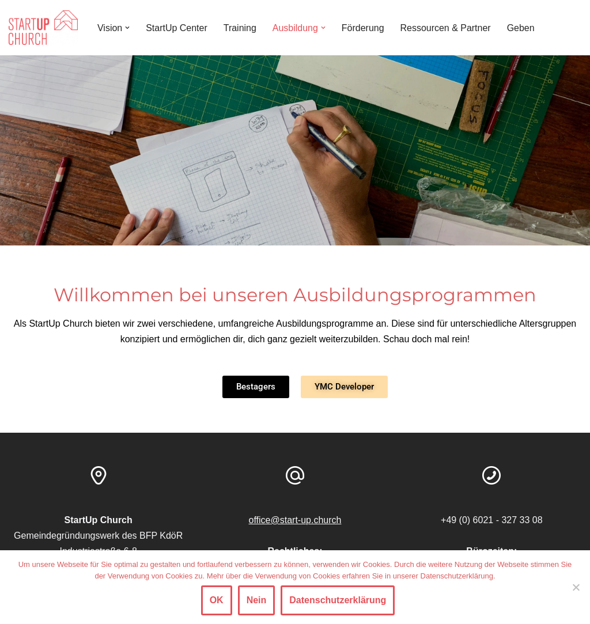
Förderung (363, 28)
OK (217, 600)
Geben (521, 28)
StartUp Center (176, 28)
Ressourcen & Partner (445, 28)
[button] (127, 27)
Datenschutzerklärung (337, 600)
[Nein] (575, 587)
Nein (257, 600)
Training (240, 28)
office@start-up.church (295, 520)
